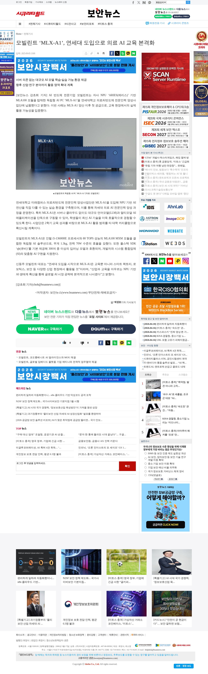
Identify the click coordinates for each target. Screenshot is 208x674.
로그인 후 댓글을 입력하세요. (67, 466)
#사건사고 (70, 23)
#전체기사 (34, 23)
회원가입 (28, 2)
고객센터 (102, 635)
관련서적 (124, 635)
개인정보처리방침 (57, 635)
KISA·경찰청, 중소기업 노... (165, 336)
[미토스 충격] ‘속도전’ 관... (164, 328)
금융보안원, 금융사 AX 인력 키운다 (98, 441)
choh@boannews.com (46, 284)
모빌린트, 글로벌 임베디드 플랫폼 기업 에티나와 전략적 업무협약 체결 (58, 362)
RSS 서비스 (138, 635)
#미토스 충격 (105, 23)
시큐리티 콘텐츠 (180, 23)
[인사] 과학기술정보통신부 (158, 189)
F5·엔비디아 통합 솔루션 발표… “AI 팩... (165, 362)
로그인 (19, 2)
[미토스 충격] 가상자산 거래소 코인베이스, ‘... (103, 454)
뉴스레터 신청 (61, 2)
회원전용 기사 (157, 23)
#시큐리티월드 (52, 23)
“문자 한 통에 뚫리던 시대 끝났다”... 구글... (102, 434)
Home (18, 34)
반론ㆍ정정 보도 (183, 666)
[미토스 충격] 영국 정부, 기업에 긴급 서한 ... (40, 441)
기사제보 (39, 2)
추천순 (165, 374)
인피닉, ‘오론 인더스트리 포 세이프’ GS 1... (102, 447)
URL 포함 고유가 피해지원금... (166, 340)
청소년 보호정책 (76, 635)
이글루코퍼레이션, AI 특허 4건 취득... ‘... (38, 447)
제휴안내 (113, 635)
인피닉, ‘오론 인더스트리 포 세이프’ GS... (165, 354)
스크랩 (49, 2)
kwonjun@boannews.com (105, 658)
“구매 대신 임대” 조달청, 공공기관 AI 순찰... (40, 434)
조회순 (148, 374)
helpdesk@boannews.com (155, 650)
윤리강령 (91, 635)
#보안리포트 (87, 23)
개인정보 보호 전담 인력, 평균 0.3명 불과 (38, 454)
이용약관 (42, 635)
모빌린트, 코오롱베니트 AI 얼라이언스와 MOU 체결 (47, 357)
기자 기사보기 (123, 302)
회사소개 (20, 635)
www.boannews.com (75, 292)
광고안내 (31, 635)
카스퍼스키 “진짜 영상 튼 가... (166, 332)
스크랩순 (183, 374)
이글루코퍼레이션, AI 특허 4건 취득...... (164, 350)
